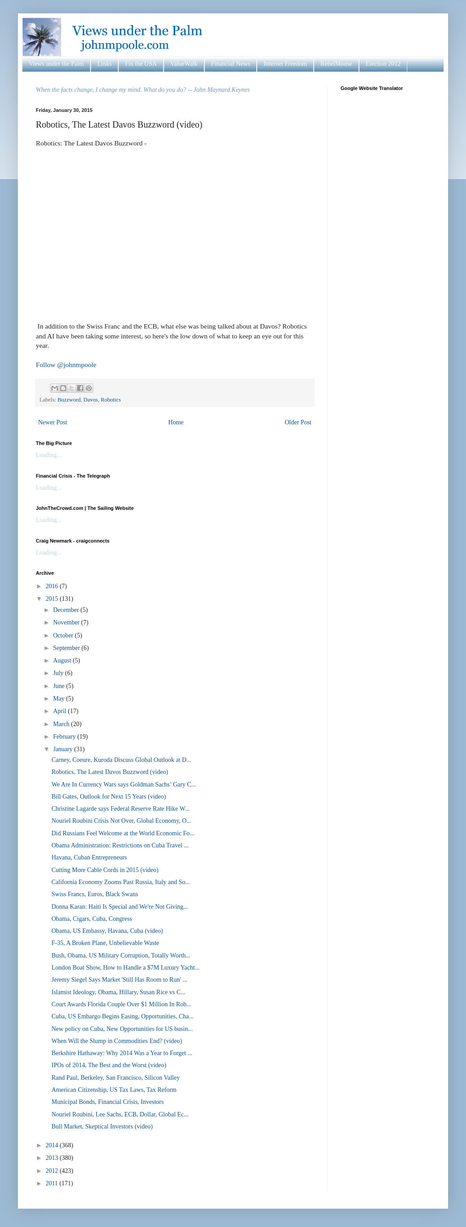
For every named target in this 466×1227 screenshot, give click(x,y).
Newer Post (52, 422)
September (67, 648)
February (65, 736)
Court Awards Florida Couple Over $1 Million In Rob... (121, 1004)
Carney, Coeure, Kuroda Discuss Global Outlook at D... (121, 760)
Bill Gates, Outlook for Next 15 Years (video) (109, 796)
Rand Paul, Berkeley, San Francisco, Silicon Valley (116, 1077)
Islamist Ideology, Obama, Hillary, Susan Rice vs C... (119, 992)
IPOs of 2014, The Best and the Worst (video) (109, 1065)
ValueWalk (184, 63)
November (67, 622)
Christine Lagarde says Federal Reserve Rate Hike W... (121, 808)
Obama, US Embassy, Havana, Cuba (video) (107, 931)
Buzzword (69, 400)
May (59, 698)
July (59, 673)
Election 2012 (383, 63)
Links (104, 63)
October (64, 635)
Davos (90, 400)
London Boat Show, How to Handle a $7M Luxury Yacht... (125, 967)
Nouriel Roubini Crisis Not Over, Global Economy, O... (121, 820)
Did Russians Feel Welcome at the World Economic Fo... (123, 833)
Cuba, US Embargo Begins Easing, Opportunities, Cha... (123, 1016)
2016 (53, 586)
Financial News (230, 63)
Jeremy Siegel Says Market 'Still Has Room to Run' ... (119, 979)
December (66, 610)
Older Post (298, 422)
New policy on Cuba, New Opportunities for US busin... (122, 1029)
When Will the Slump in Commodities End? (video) (117, 1041)
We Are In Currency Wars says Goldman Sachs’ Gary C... (124, 784)
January (63, 749)
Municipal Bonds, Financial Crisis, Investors (108, 1102)
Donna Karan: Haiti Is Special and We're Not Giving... (120, 906)
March (62, 724)
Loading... (48, 455)
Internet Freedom (285, 63)
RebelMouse (336, 63)
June (59, 686)
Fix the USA (141, 63)
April (60, 711)
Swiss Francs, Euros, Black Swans (95, 894)
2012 (53, 1170)
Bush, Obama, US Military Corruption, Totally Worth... (121, 955)
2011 (53, 1183)
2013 (53, 1157)
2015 (53, 598)
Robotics (111, 400)
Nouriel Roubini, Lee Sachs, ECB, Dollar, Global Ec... (120, 1114)
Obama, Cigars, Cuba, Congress (92, 918)
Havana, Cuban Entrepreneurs (89, 857)
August (63, 660)
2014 (53, 1145)
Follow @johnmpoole (66, 364)
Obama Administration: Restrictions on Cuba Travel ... (120, 845)
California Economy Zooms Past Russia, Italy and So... (121, 882)
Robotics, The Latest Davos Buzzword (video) (110, 772)
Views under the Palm (56, 63)
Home (176, 422)
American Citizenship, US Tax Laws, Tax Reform (114, 1089)
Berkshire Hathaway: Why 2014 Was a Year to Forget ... (122, 1053)
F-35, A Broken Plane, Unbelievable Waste (105, 943)
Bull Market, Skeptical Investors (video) (102, 1126)
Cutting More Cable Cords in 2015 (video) (105, 870)
